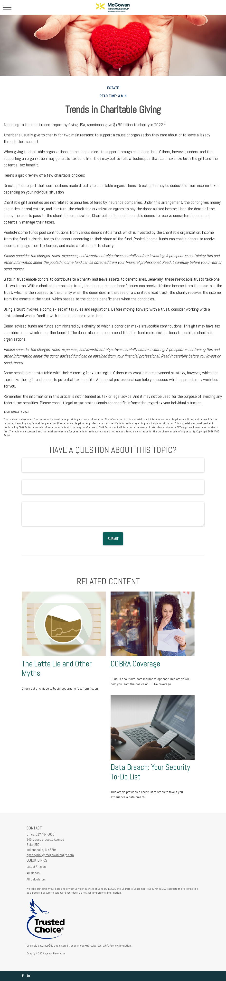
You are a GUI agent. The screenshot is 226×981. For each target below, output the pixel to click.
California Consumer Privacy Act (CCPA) (144, 888)
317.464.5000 (45, 834)
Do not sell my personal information (100, 892)
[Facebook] (23, 976)
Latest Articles (36, 866)
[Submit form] (113, 538)
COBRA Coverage (135, 664)
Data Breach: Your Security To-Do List (150, 772)
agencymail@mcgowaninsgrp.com (50, 855)
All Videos (33, 873)
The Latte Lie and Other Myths (57, 668)
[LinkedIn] (28, 976)
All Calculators (36, 879)
